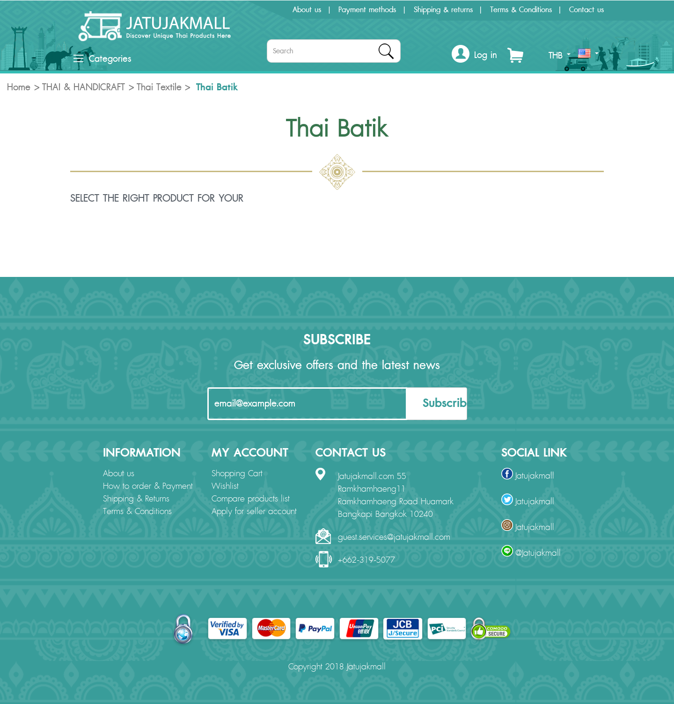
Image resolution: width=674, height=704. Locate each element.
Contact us (586, 10)
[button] (474, 55)
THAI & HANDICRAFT (83, 87)
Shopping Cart (237, 473)
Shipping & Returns (136, 499)
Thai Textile (159, 87)
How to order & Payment (148, 486)
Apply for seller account (254, 511)
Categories (102, 58)
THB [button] (560, 55)
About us (307, 10)
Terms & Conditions (521, 10)
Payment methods (367, 10)
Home (18, 87)
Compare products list (251, 499)
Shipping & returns (443, 10)
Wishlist (225, 486)
